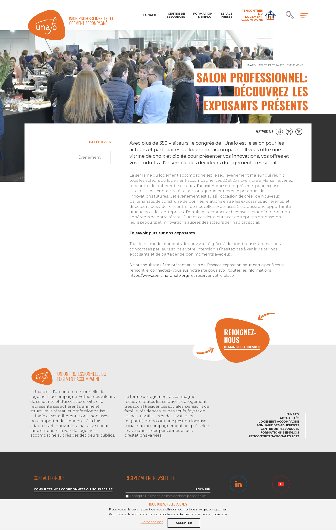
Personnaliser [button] (152, 522)
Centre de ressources (174, 15)
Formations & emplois (279, 432)
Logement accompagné (279, 421)
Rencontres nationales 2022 (274, 436)
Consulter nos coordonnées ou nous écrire (73, 489)
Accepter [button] (184, 523)
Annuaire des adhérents (278, 425)
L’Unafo (149, 15)
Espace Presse (226, 15)
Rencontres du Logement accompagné (252, 15)
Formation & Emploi (203, 15)
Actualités (289, 418)
